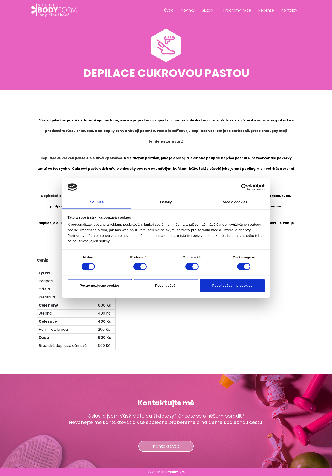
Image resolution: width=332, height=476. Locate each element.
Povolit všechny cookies (232, 286)
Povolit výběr (166, 286)
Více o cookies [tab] (235, 202)
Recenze (266, 10)
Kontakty (289, 10)
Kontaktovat (166, 446)
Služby (207, 10)
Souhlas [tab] (97, 202)
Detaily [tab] (166, 202)
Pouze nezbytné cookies (100, 286)
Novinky (188, 10)
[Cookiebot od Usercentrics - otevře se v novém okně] (244, 187)
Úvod (169, 10)
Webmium (176, 472)
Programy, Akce (237, 10)
